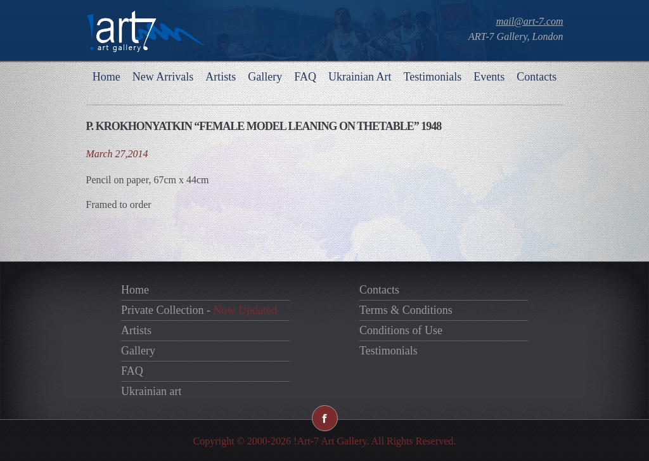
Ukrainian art (151, 391)
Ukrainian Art (359, 76)
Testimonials (432, 76)
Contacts (536, 76)
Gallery (265, 76)
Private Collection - (199, 310)
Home (106, 76)
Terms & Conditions (406, 310)
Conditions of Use (400, 330)
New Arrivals (162, 76)
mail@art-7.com (529, 21)
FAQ (305, 76)
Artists (220, 76)
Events (488, 76)
